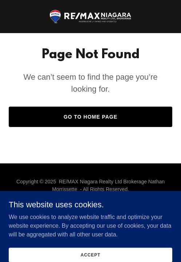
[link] (90, 16)
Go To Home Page (90, 117)
